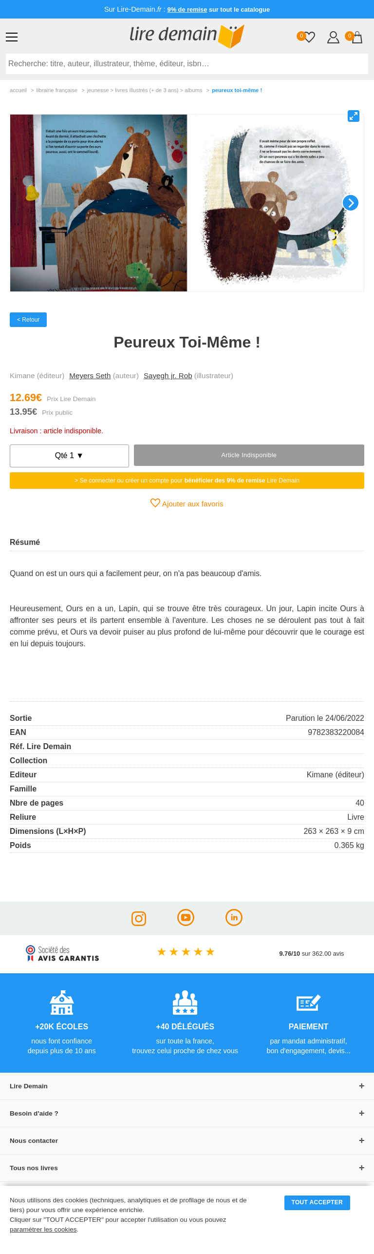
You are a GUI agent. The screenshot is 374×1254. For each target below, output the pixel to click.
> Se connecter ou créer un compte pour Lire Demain (187, 480)
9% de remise (187, 9)
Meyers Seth (90, 375)
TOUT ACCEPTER (317, 1202)
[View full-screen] (353, 116)
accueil (18, 90)
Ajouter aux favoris (186, 503)
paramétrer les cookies (43, 1229)
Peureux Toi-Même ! (237, 90)
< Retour (28, 319)
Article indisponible (249, 455)
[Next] (350, 203)
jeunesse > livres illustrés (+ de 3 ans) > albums (145, 90)
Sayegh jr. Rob (168, 375)
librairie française (56, 90)
